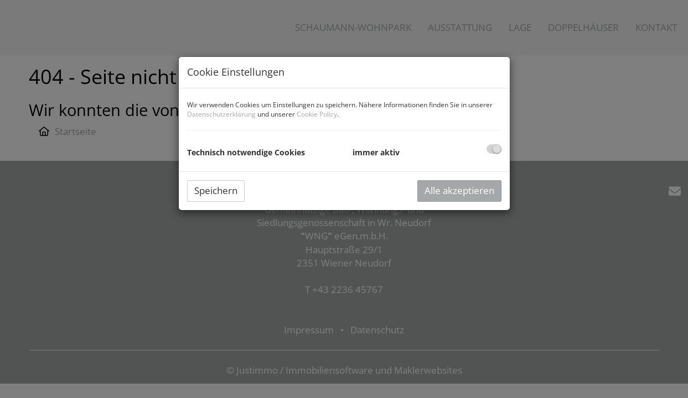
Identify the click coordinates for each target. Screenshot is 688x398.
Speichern (215, 190)
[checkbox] (494, 149)
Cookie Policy (317, 114)
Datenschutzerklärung (221, 114)
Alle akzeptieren (459, 190)
